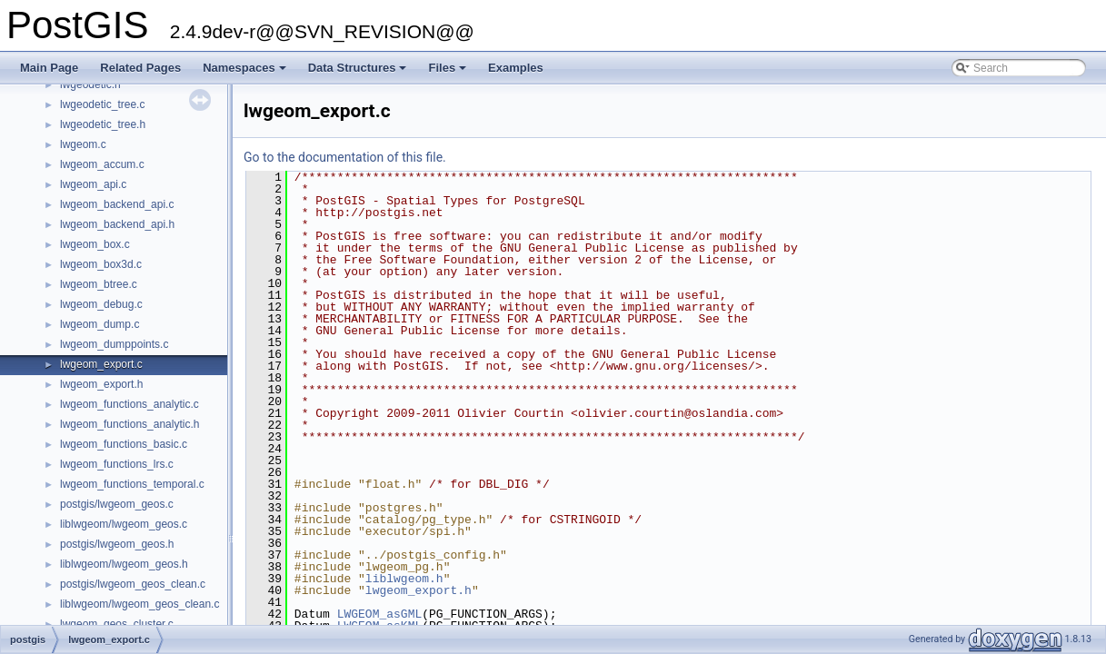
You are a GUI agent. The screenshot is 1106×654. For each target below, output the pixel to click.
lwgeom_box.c (95, 244)
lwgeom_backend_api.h (117, 224)
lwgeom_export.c (101, 364)
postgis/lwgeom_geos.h (117, 544)
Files (448, 72)
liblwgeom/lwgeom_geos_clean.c (139, 604)
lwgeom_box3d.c (101, 264)
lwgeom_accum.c (102, 164)
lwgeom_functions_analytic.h (129, 424)
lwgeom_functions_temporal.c (132, 484)
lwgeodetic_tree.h (102, 124)
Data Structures (359, 72)
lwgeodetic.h (90, 84)
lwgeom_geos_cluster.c (117, 624)
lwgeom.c (83, 144)
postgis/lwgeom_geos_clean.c (132, 584)
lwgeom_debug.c (101, 304)
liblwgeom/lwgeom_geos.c (123, 524)
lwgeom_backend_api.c (117, 204)
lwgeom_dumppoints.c (114, 344)
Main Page (49, 67)
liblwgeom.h (404, 578)
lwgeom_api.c (93, 184)
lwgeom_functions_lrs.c (117, 464)
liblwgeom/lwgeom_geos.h (124, 564)
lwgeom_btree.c (98, 284)
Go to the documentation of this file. (345, 157)
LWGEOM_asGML (380, 614)
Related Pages (140, 67)
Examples (515, 67)
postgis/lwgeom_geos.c (117, 504)
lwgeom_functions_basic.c (123, 444)
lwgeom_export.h (101, 384)
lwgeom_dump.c (99, 324)
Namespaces (246, 72)
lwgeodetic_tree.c (102, 104)
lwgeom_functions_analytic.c (129, 404)
